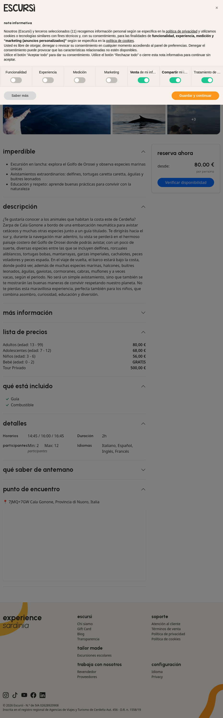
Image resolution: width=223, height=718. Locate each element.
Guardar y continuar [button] (195, 95)
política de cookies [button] (120, 41)
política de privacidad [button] (182, 31)
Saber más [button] (20, 95)
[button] (217, 8)
